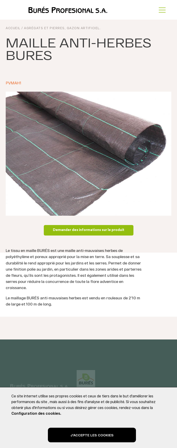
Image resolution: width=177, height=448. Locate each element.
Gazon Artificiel (83, 28)
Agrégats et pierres (44, 28)
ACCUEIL (13, 28)
